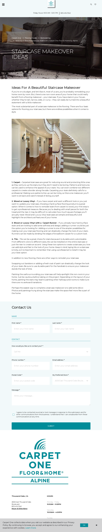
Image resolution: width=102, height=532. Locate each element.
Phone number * (18, 360)
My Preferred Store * (60, 375)
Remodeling (45, 38)
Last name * (57, 323)
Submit (51, 426)
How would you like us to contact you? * (27, 346)
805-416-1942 (66, 13)
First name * (16, 323)
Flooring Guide (31, 38)
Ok (84, 525)
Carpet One (16, 38)
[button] (91, 4)
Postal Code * (17, 375)
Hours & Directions (19, 509)
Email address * (58, 360)
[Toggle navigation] (3, 4)
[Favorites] (95, 4)
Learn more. (30, 528)
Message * (16, 390)
